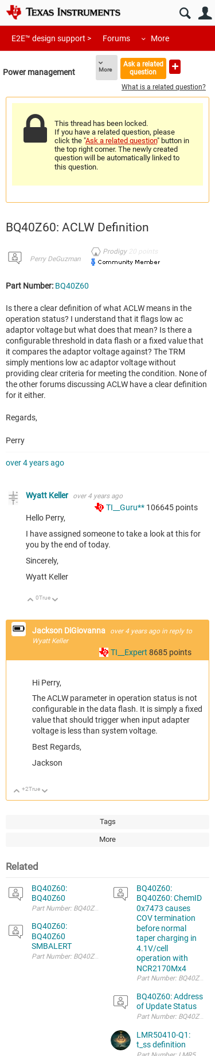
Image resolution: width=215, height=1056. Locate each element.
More (160, 38)
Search (185, 13)
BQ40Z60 (72, 285)
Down (55, 600)
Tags (108, 821)
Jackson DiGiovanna (69, 630)
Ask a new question (175, 67)
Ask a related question (143, 68)
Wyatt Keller (48, 495)
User (205, 13)
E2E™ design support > (51, 38)
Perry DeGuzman (55, 259)
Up (31, 600)
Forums (116, 38)
